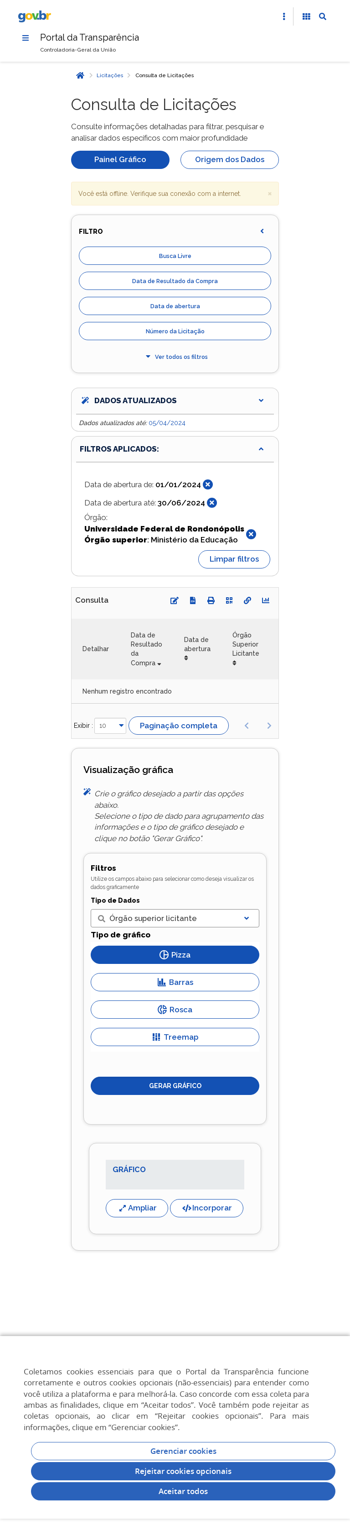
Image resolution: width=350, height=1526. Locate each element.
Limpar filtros (234, 558)
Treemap (175, 1037)
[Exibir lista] (246, 918)
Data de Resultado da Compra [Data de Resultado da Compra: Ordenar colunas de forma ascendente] (146, 649)
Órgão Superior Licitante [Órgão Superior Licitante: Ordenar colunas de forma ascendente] (245, 644)
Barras (175, 982)
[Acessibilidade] (306, 16)
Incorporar (206, 1207)
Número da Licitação (175, 331)
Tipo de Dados (115, 900)
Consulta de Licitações (164, 75)
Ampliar (137, 1207)
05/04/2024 (167, 422)
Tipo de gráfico (120, 934)
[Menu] (25, 38)
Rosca (175, 1009)
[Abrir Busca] (323, 16)
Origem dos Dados (229, 159)
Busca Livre (175, 256)
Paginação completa (178, 725)
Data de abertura (175, 306)
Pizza (175, 954)
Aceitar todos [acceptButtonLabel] (183, 1491)
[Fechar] (208, 484)
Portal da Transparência (89, 37)
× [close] (270, 193)
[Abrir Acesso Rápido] (284, 16)
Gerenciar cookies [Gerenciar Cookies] (183, 1451)
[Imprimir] (211, 600)
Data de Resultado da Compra (175, 281)
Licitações (110, 75)
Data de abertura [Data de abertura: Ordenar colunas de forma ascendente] (197, 644)
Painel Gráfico (120, 159)
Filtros (103, 868)
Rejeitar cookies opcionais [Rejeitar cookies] (183, 1471)
